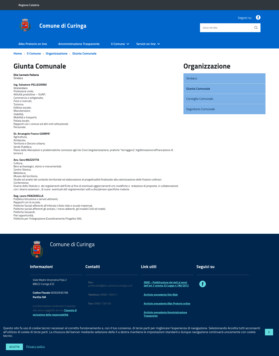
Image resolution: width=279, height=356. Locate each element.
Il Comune (118, 43)
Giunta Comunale (84, 53)
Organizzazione (56, 53)
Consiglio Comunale (199, 98)
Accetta (14, 347)
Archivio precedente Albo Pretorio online (167, 303)
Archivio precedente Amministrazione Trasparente (165, 314)
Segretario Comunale (200, 109)
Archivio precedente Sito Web (161, 295)
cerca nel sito (210, 27)
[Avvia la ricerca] (256, 27)
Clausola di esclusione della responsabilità (55, 312)
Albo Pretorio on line (33, 43)
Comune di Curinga (62, 25)
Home (18, 53)
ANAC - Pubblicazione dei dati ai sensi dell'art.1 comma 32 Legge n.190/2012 (166, 284)
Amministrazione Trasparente (79, 43)
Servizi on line (146, 43)
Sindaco (191, 78)
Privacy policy (35, 346)
